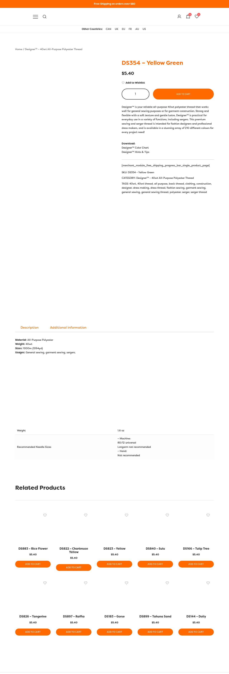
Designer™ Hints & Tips (135, 152)
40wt (132, 183)
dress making (141, 187)
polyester (175, 192)
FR (130, 29)
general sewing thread (154, 192)
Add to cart (183, 94)
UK (116, 29)
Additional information (68, 230)
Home (18, 49)
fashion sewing (175, 187)
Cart (154, 635)
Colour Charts (91, 635)
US (144, 29)
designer (127, 187)
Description (30, 230)
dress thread (157, 187)
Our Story (20, 629)
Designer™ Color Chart (135, 147)
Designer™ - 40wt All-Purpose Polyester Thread (53, 49)
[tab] (29, 230)
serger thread (199, 192)
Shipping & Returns (26, 635)
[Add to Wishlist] (168, 83)
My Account (158, 629)
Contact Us (21, 653)
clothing (190, 183)
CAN (108, 29)
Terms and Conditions (28, 647)
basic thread (176, 183)
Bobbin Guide (91, 641)
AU (137, 29)
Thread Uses (90, 647)
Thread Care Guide (94, 653)
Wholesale (157, 653)
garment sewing (195, 187)
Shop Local (157, 647)
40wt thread (145, 183)
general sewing (131, 192)
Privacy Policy (23, 641)
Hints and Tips (91, 629)
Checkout (156, 641)
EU (123, 29)
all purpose (160, 183)
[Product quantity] (135, 94)
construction (203, 183)
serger (185, 192)
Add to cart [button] (33, 467)
